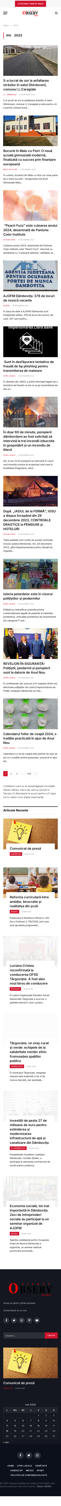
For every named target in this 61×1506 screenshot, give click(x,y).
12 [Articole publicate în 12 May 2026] (15, 1425)
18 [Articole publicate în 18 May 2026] (7, 1431)
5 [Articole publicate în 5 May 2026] (15, 1420)
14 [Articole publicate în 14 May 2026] (30, 1425)
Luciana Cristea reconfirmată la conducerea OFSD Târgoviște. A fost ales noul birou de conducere (29, 974)
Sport (40, 1470)
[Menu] (5, 13)
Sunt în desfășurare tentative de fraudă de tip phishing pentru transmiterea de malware (28, 366)
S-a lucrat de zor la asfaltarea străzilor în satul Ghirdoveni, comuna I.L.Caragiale (26, 85)
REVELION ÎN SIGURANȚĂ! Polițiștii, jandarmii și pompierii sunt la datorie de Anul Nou (27, 668)
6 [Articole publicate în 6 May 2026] (23, 1420)
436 (29, 773)
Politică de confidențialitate (29, 1475)
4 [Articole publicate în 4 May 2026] (7, 1420)
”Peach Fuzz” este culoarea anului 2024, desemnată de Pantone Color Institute (30, 230)
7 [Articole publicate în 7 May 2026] (30, 1420)
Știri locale (24, 1466)
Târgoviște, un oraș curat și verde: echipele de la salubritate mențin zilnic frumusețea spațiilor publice (29, 1052)
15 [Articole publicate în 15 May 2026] (38, 1425)
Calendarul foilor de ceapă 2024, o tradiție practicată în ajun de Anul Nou (29, 738)
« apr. (6, 1442)
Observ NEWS (44, 1486)
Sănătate (41, 1466)
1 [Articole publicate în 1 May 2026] (38, 1415)
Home (10, 1466)
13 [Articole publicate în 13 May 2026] (23, 1425)
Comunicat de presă (25, 848)
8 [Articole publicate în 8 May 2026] (38, 1420)
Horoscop (16, 1470)
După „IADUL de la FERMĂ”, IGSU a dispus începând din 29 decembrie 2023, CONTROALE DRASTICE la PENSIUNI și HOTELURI (29, 520)
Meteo (30, 1470)
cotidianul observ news (30, 4)
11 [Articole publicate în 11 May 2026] (7, 1425)
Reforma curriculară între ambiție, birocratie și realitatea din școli (29, 901)
